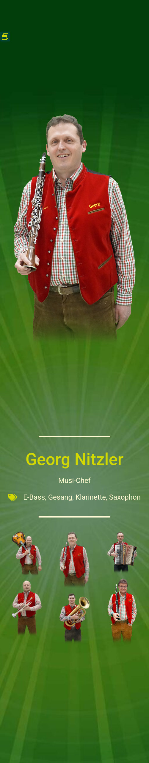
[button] (5, 36)
